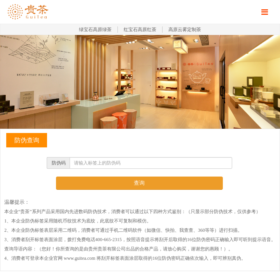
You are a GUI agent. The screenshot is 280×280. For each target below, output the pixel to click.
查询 (139, 183)
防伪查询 (26, 140)
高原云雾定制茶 (184, 29)
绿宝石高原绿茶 (95, 29)
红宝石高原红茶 (140, 29)
